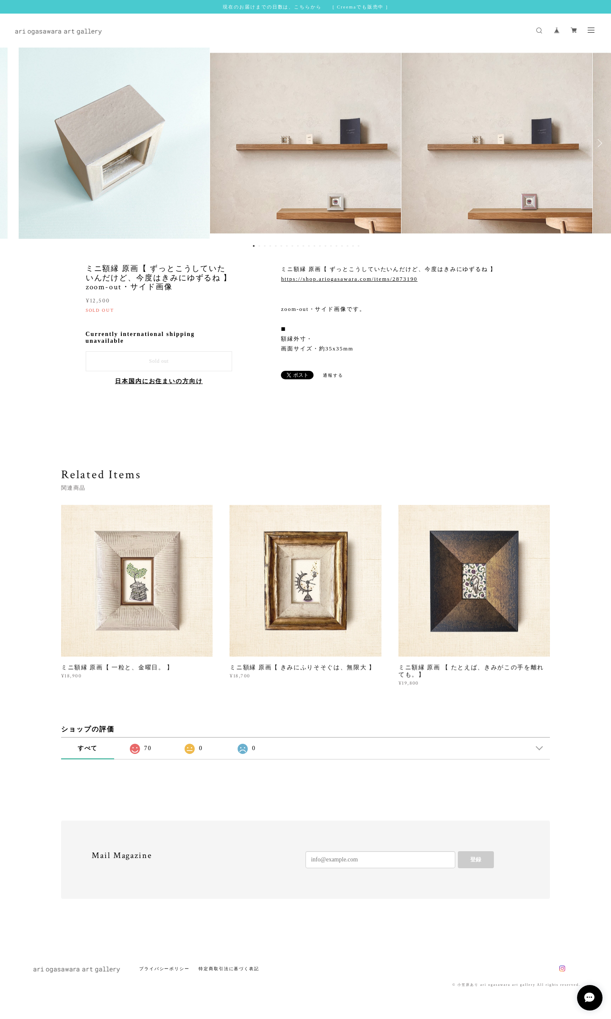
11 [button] (309, 246)
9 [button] (298, 246)
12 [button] (314, 246)
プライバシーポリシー (164, 968)
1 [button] (254, 246)
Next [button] (598, 143)
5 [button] (276, 246)
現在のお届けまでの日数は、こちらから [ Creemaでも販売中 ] (305, 6)
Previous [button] (12, 143)
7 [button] (287, 246)
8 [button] (292, 246)
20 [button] (358, 246)
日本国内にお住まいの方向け (159, 381)
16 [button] (336, 246)
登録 (475, 859)
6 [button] (281, 246)
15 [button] (331, 246)
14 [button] (325, 246)
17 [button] (342, 246)
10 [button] (303, 246)
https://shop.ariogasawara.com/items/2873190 (349, 279)
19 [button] (353, 246)
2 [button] (259, 246)
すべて (88, 748)
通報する (333, 375)
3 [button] (265, 246)
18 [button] (347, 246)
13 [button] (320, 246)
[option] (305, 143)
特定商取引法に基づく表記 (229, 968)
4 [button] (270, 246)
